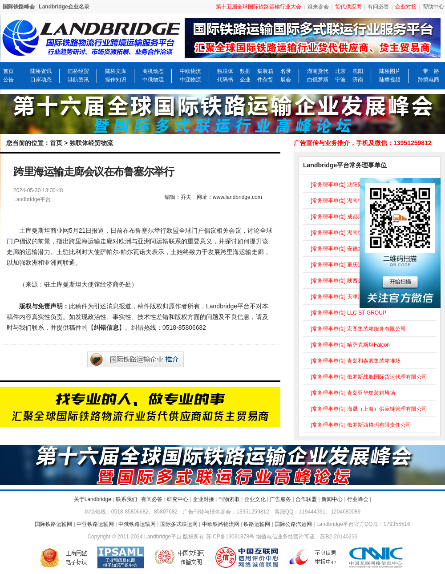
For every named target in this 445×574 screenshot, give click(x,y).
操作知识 (115, 80)
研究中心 (177, 499)
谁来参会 (318, 7)
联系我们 (126, 499)
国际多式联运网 (179, 524)
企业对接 (203, 499)
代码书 (225, 80)
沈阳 (357, 71)
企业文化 (255, 499)
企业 (245, 80)
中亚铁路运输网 (95, 524)
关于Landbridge (92, 499)
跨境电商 (428, 80)
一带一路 (428, 71)
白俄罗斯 (317, 80)
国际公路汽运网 (293, 524)
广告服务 (280, 499)
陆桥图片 (389, 71)
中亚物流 (190, 80)
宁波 (340, 80)
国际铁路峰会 (19, 7)
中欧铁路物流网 (220, 524)
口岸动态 (41, 80)
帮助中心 (433, 7)
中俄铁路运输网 (137, 524)
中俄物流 (153, 80)
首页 (8, 71)
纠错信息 (106, 327)
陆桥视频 (389, 80)
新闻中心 (332, 499)
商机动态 (153, 71)
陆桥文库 (115, 71)
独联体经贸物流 (91, 142)
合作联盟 (306, 499)
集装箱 (265, 71)
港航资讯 (78, 80)
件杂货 (265, 80)
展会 (285, 80)
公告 (8, 80)
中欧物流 (190, 71)
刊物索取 (229, 499)
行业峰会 (357, 499)
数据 (245, 71)
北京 (340, 71)
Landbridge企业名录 (64, 7)
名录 (285, 71)
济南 (357, 80)
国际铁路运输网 (53, 524)
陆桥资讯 (41, 71)
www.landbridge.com (237, 197)
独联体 (225, 71)
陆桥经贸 (78, 71)
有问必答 (378, 7)
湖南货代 (317, 71)
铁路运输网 (256, 524)
